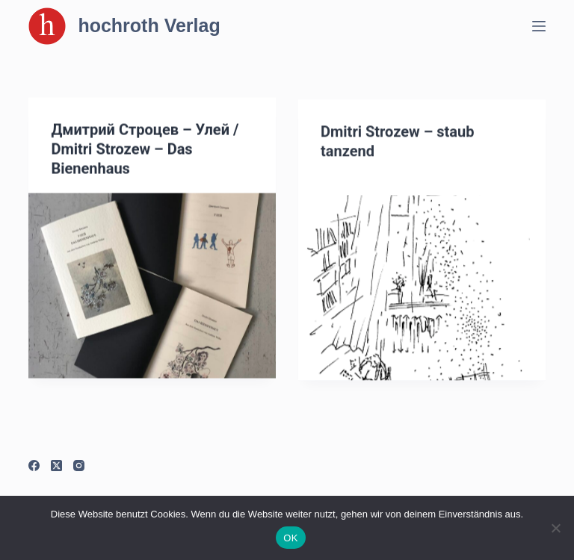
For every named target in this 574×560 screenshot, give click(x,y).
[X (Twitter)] (56, 465)
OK (290, 538)
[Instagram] (78, 465)
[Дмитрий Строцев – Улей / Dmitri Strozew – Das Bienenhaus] (152, 286)
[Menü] (539, 26)
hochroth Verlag (149, 25)
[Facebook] (34, 465)
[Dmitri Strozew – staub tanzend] (422, 289)
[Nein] (555, 527)
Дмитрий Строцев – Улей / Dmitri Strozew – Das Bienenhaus (144, 149)
